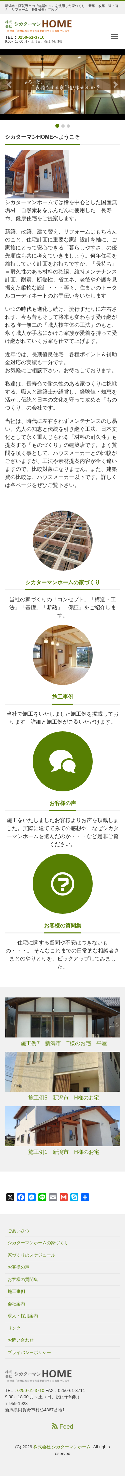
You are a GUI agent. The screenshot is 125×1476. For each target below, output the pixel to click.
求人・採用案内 (23, 1315)
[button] (9, 84)
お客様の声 (62, 803)
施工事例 (62, 697)
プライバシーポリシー (29, 1352)
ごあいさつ (18, 1230)
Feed (62, 1426)
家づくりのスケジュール (31, 1255)
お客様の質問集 (62, 925)
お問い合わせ (21, 1340)
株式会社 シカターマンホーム (62, 1446)
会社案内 (16, 1303)
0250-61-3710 (31, 37)
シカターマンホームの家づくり (62, 582)
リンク (14, 1328)
